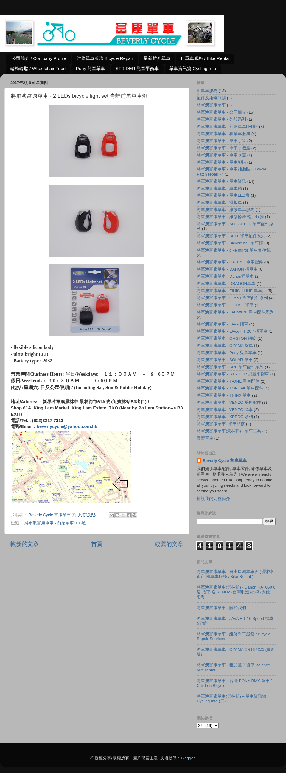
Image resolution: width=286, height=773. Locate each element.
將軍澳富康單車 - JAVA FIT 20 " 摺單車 (232, 331)
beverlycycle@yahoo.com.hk (67, 426)
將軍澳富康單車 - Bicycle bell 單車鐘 (230, 243)
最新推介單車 (157, 58)
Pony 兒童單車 (90, 68)
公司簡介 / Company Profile (39, 58)
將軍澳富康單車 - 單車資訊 (221, 181)
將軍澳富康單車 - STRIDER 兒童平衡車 (233, 374)
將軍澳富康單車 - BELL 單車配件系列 (231, 236)
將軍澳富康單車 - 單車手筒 (221, 141)
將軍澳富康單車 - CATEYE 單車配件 (230, 262)
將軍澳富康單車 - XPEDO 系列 (225, 417)
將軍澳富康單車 (211, 105)
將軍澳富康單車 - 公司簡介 (221, 112)
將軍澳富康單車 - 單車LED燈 (223, 195)
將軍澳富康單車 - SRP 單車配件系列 (230, 367)
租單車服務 (207, 91)
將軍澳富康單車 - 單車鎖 (219, 188)
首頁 (96, 544)
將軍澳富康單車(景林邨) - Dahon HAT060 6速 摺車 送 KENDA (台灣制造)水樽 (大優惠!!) (236, 592)
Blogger (188, 758)
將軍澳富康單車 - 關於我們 (221, 608)
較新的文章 (24, 544)
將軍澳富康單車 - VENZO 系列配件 (229, 402)
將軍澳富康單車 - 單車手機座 (223, 148)
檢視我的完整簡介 (213, 498)
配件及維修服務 (211, 98)
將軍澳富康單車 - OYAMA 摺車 (225, 345)
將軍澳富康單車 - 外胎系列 (221, 119)
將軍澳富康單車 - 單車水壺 (221, 155)
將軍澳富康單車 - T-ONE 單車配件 (228, 381)
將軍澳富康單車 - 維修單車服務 (225, 209)
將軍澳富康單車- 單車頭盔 (221, 424)
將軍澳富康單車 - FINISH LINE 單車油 (231, 290)
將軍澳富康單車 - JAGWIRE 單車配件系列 (235, 312)
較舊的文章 (169, 544)
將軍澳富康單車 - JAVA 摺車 (222, 324)
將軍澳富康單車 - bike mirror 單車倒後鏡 (234, 250)
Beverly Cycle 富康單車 (225, 460)
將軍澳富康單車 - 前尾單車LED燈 (55, 523)
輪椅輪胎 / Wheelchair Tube (38, 68)
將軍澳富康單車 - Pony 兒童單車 (227, 352)
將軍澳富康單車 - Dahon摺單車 (225, 276)
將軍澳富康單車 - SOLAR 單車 (225, 360)
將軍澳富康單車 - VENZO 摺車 (225, 409)
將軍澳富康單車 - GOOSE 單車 (225, 305)
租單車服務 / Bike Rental (205, 58)
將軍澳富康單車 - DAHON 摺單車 (227, 269)
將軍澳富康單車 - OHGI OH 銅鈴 (226, 338)
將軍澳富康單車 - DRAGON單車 (226, 283)
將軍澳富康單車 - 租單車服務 (223, 133)
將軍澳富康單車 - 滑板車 (219, 202)
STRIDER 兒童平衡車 (137, 68)
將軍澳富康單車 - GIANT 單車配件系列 (232, 298)
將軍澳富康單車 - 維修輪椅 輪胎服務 (230, 217)
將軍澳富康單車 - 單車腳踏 (221, 162)
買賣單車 (205, 438)
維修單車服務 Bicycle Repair (105, 58)
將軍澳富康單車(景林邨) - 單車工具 (229, 431)
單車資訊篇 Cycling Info (192, 68)
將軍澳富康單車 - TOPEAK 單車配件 (230, 388)
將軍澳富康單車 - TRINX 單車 (224, 395)
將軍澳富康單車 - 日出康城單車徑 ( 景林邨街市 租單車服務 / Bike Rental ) (236, 574)
